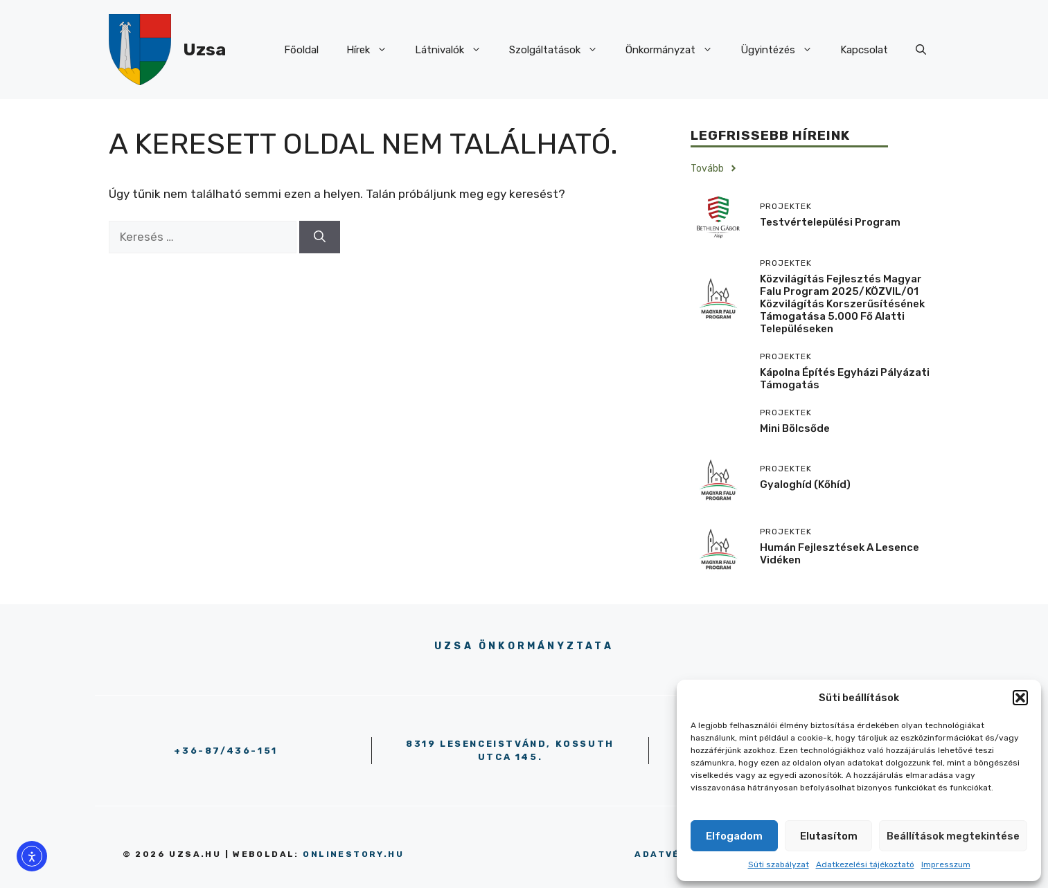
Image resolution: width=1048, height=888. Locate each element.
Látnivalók (455, 50)
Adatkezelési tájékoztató (865, 864)
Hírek (373, 50)
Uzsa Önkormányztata (524, 646)
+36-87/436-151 (225, 750)
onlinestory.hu (353, 854)
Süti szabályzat (778, 864)
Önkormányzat (676, 50)
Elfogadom (734, 836)
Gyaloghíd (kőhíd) (805, 484)
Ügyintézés (783, 50)
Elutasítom (829, 836)
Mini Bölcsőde (795, 428)
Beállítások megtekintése (953, 836)
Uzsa (204, 49)
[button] (1020, 698)
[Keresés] (319, 237)
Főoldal (301, 50)
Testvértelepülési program (830, 222)
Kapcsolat (864, 50)
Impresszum (945, 864)
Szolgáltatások (560, 50)
